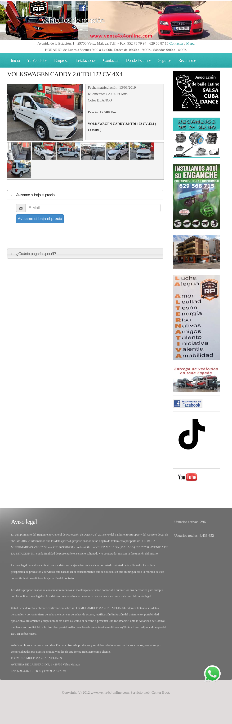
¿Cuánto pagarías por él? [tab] (32, 254)
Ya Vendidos (37, 60)
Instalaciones (85, 60)
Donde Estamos (138, 60)
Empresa (61, 60)
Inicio (15, 60)
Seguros (164, 60)
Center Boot (160, 692)
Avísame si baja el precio (40, 218)
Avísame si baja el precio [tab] (31, 195)
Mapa (190, 43)
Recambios (187, 60)
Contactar (176, 43)
